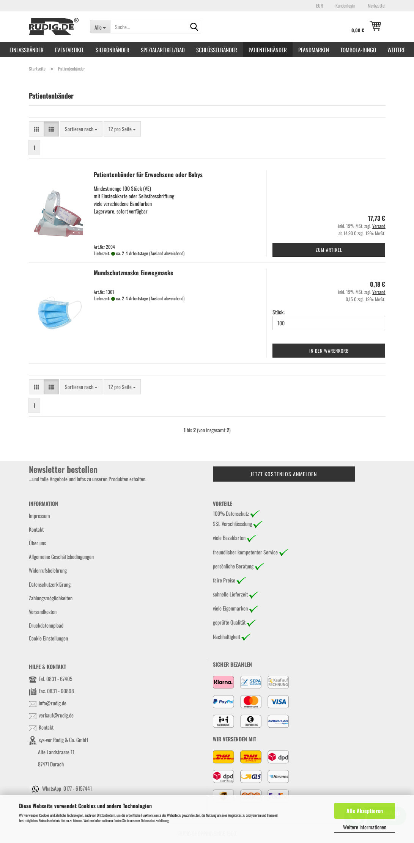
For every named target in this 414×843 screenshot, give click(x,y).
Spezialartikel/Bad (163, 50)
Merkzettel (376, 5)
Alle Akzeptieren (364, 811)
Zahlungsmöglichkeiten (50, 598)
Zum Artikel (329, 249)
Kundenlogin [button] (344, 5)
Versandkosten (43, 611)
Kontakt (36, 529)
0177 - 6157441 (77, 788)
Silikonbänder (112, 50)
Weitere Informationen (364, 827)
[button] (318, 5)
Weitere (396, 50)
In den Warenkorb (329, 350)
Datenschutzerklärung (155, 820)
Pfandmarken (313, 50)
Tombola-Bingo (358, 50)
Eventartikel (69, 50)
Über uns (37, 543)
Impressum (39, 516)
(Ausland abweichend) (166, 253)
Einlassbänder (26, 50)
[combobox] (81, 129)
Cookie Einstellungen (48, 638)
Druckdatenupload (46, 625)
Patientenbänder (268, 50)
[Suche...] (100, 26)
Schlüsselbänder (216, 50)
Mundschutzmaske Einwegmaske (133, 272)
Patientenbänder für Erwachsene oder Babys (148, 174)
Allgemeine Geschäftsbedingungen (61, 556)
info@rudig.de (52, 703)
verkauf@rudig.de (56, 715)
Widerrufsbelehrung (48, 570)
